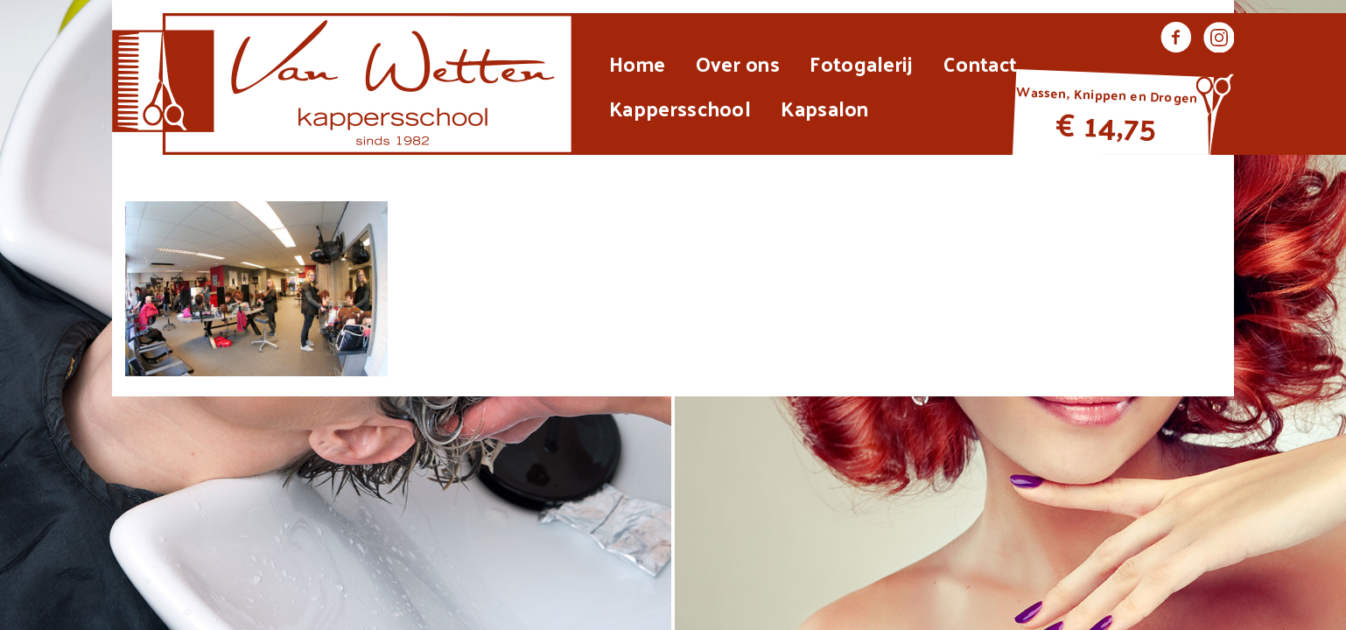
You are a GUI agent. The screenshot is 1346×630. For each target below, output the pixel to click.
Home (637, 63)
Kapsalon (824, 107)
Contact (980, 63)
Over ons (738, 63)
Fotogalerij (861, 63)
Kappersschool (680, 107)
